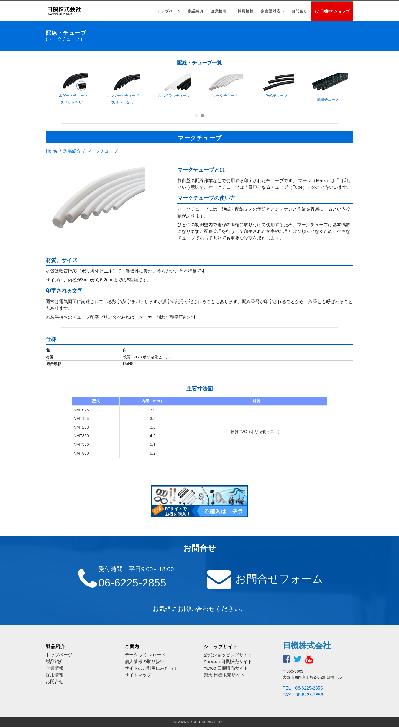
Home (52, 151)
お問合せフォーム (278, 579)
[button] (196, 115)
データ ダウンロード (145, 655)
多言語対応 (271, 11)
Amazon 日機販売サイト (228, 662)
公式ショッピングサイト (228, 655)
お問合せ (299, 11)
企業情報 (219, 11)
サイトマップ (138, 675)
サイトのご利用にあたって (151, 668)
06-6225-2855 (132, 583)
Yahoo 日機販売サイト (226, 668)
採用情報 (246, 11)
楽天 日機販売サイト (224, 675)
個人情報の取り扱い (145, 662)
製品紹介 (196, 11)
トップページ (169, 11)
